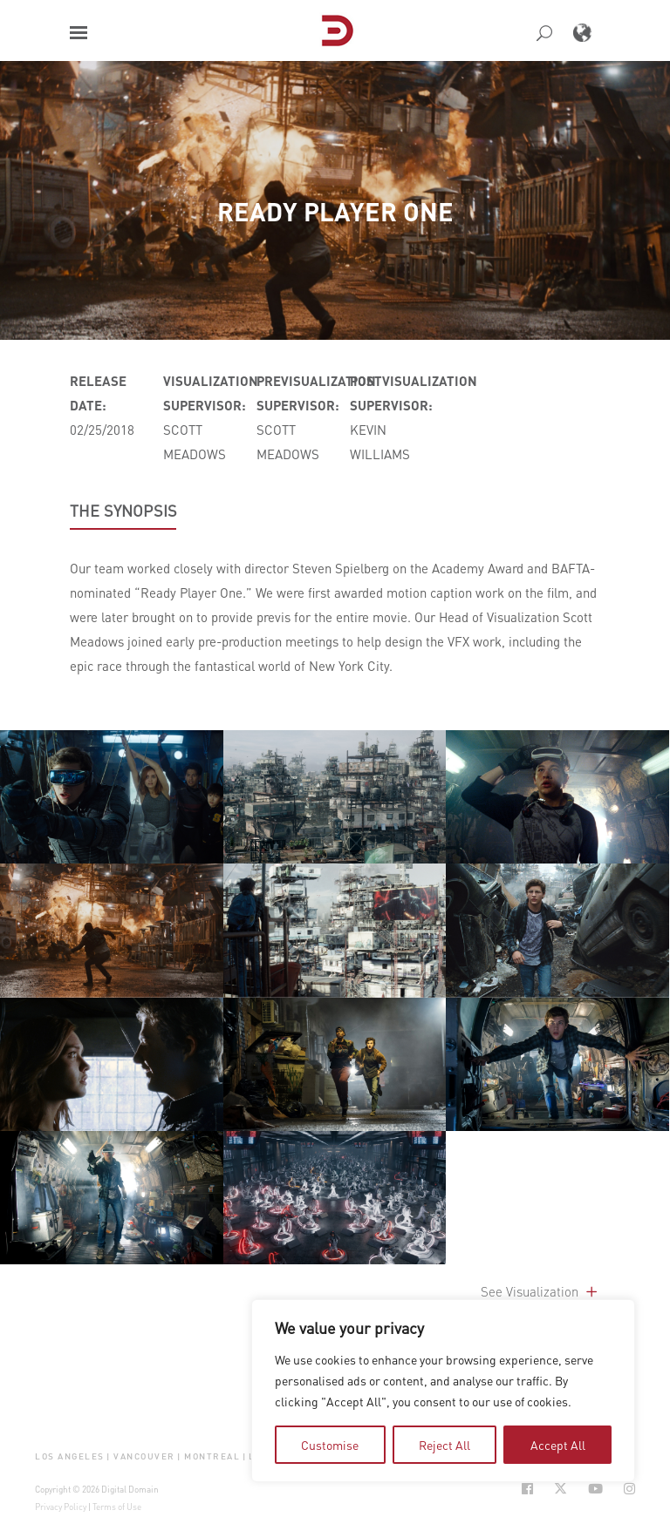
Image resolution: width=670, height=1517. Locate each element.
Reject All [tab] (444, 1445)
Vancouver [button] (144, 1455)
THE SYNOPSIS (123, 510)
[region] (443, 1390)
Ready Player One (335, 211)
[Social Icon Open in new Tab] (527, 1488)
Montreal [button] (212, 1455)
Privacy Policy (60, 1506)
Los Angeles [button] (70, 1455)
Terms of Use (116, 1506)
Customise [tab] (330, 1445)
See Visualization (540, 1291)
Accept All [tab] (557, 1445)
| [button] (108, 1455)
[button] (78, 32)
